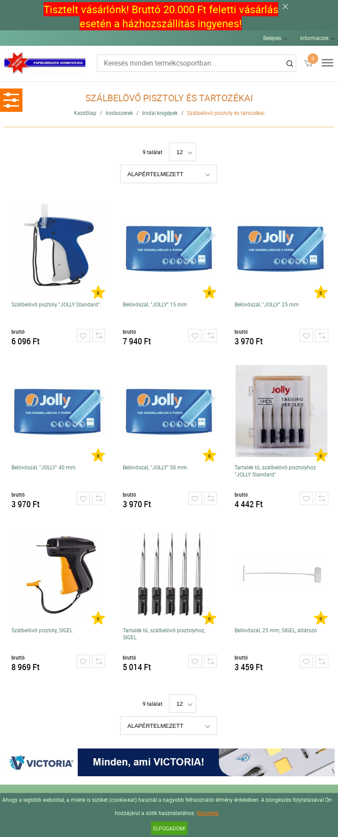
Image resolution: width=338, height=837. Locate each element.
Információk (314, 37)
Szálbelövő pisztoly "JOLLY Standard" (55, 304)
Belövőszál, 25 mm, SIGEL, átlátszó (276, 630)
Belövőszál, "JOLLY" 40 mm (43, 467)
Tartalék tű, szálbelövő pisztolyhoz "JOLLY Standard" (275, 471)
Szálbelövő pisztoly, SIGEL (42, 630)
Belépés (272, 37)
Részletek (208, 812)
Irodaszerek (119, 112)
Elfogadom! (169, 828)
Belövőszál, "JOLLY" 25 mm (267, 304)
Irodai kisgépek (160, 112)
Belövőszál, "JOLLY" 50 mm (155, 467)
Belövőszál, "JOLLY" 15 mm (155, 304)
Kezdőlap (85, 112)
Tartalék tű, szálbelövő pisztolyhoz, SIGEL (164, 634)
